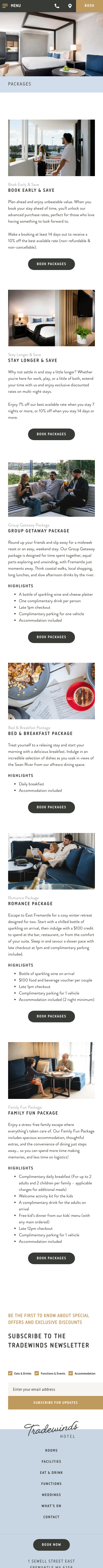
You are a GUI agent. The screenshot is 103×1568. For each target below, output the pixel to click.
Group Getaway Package (39, 531)
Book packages (51, 264)
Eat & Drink (51, 1473)
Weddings (51, 1495)
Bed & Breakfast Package (40, 734)
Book (90, 6)
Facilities (51, 1462)
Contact (51, 1517)
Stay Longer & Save (32, 360)
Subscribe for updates (55, 1403)
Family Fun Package (33, 1113)
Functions (51, 1484)
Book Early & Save (31, 190)
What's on (51, 1506)
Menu (11, 6)
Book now (51, 1545)
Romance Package (30, 904)
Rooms (51, 1451)
